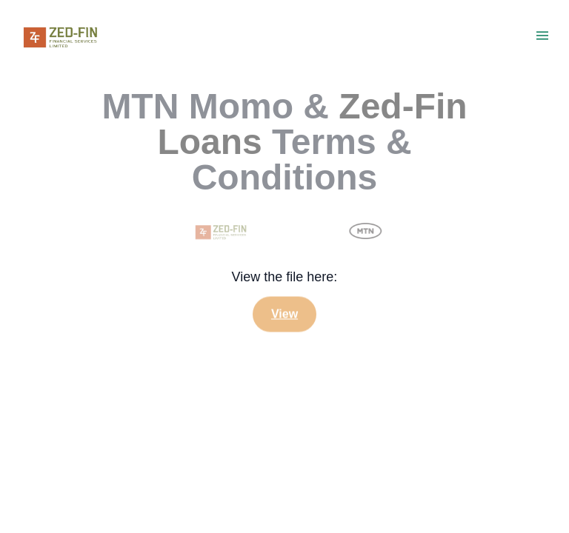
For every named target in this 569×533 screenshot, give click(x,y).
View (284, 314)
